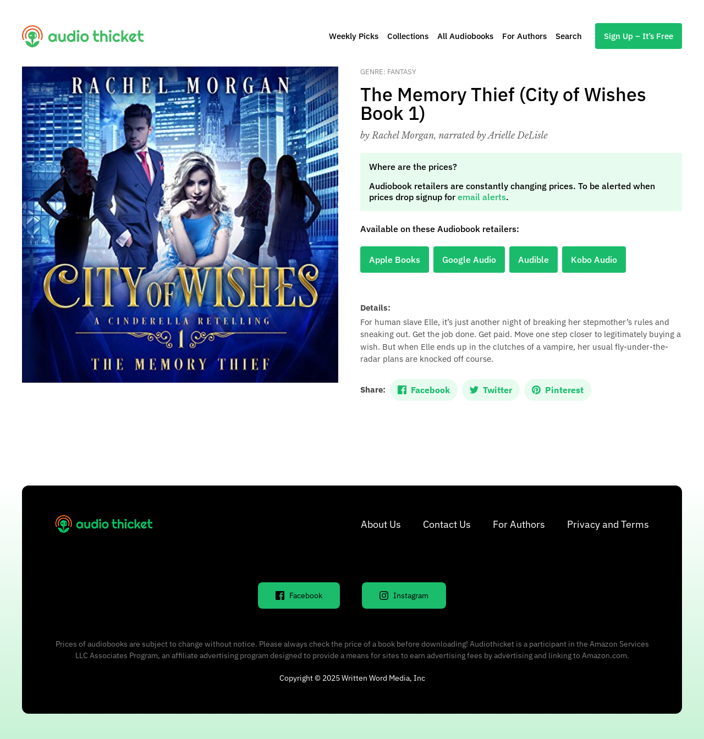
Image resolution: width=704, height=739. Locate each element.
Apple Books (394, 259)
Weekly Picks (353, 36)
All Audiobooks (465, 36)
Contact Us (447, 524)
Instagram (404, 595)
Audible (533, 259)
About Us (381, 524)
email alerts (482, 196)
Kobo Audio (594, 259)
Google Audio (469, 259)
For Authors (524, 36)
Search (569, 36)
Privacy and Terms (608, 524)
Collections (407, 36)
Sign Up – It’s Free (638, 36)
